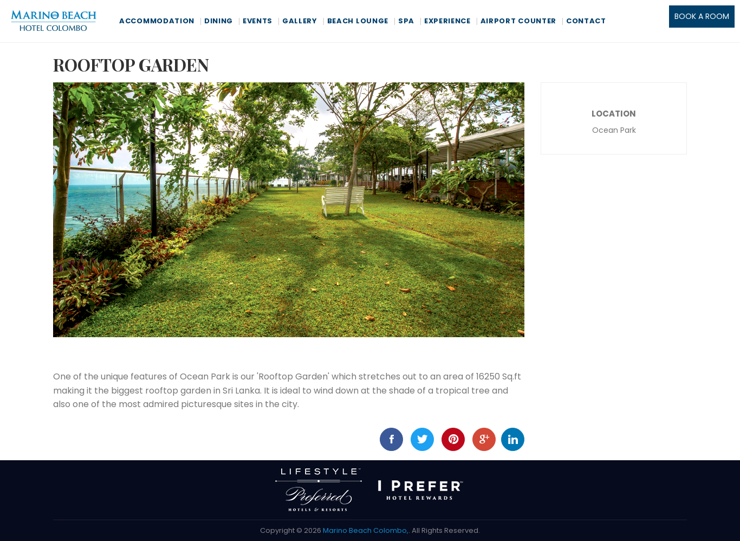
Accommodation (156, 21)
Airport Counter (519, 21)
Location (614, 113)
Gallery (299, 21)
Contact (586, 21)
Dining (218, 21)
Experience (447, 21)
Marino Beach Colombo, (365, 530)
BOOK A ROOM (701, 16)
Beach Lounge (357, 21)
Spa (406, 21)
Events (257, 21)
